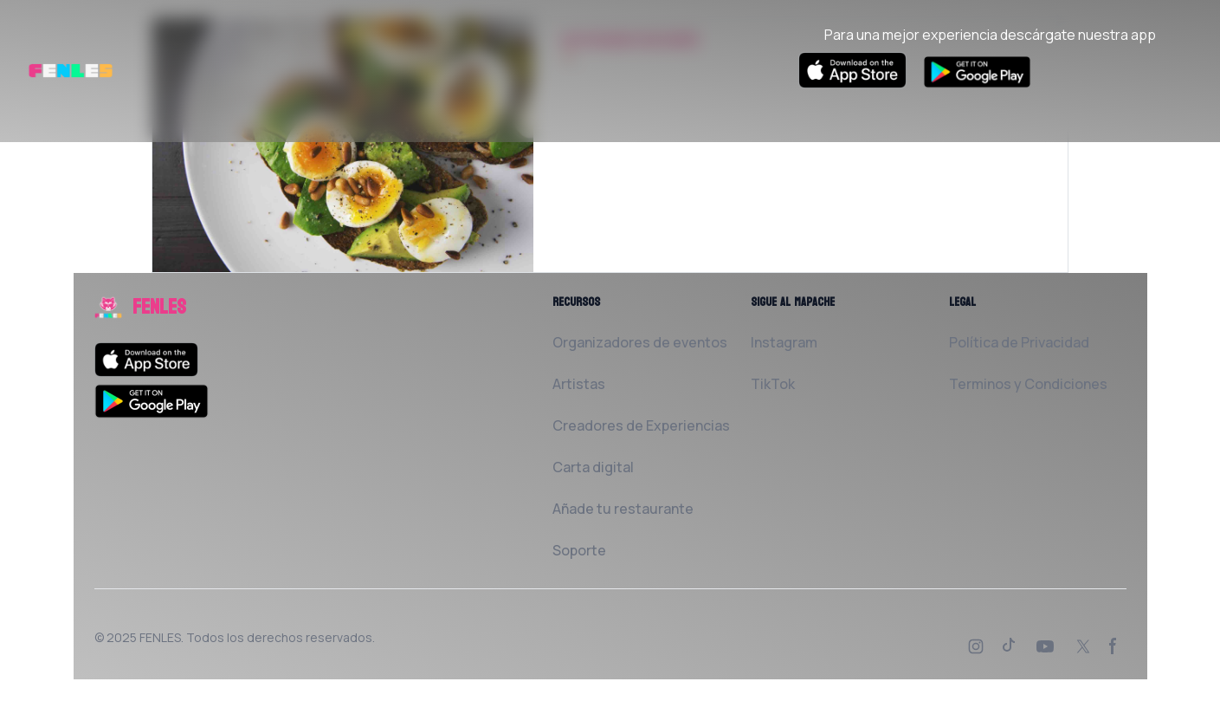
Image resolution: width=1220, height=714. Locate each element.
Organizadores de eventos (639, 342)
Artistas (578, 383)
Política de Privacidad (1019, 342)
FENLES (160, 637)
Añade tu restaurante (623, 508)
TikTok (773, 383)
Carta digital (593, 467)
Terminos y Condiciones (1028, 383)
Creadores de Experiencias (641, 425)
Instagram (784, 342)
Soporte (579, 550)
